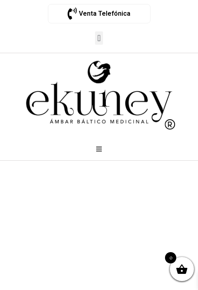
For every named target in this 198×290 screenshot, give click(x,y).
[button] (99, 38)
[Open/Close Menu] (99, 149)
